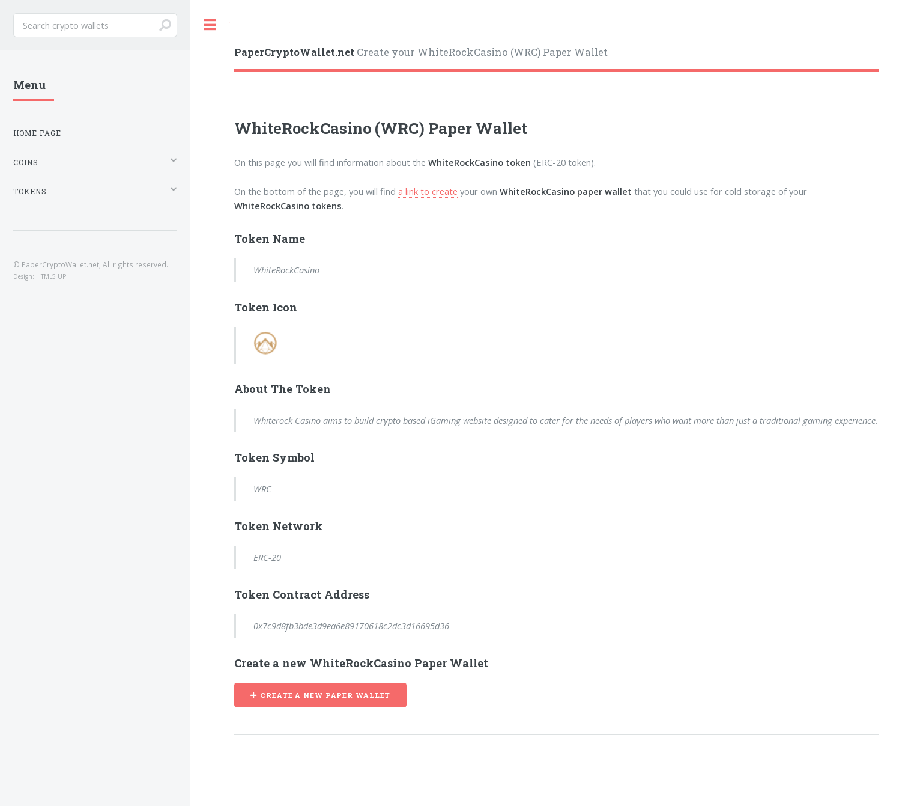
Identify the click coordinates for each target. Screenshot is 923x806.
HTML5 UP (51, 276)
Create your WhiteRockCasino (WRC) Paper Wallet (421, 52)
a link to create (428, 191)
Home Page (37, 133)
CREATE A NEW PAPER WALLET (325, 695)
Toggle (210, 25)
